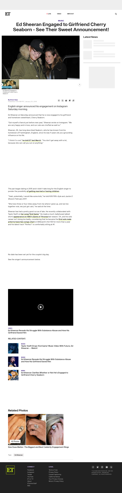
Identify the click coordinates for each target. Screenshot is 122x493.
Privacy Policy (53, 472)
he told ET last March (31, 140)
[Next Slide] (79, 84)
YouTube (30, 477)
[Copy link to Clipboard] (73, 101)
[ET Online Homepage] (7, 14)
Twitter (29, 474)
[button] (41, 307)
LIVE (49, 14)
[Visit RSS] (111, 467)
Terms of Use (53, 470)
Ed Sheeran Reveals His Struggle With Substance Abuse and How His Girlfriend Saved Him (38, 331)
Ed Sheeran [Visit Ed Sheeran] (19, 455)
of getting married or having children (43, 191)
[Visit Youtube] (106, 467)
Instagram (30, 472)
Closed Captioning (55, 474)
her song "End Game (30, 214)
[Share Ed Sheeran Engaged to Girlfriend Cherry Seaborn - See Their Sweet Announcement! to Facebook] (58, 101)
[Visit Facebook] (93, 467)
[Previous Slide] (1, 84)
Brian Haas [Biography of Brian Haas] (14, 100)
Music (61, 21)
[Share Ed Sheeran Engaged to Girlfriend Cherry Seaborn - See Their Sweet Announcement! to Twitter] (62, 101)
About (29, 481)
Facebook (30, 470)
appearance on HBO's (31, 216)
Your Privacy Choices (56, 479)
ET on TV (30, 479)
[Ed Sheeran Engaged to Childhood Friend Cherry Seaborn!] (11, 87)
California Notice (54, 477)
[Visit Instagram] (102, 467)
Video (59, 14)
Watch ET (70, 14)
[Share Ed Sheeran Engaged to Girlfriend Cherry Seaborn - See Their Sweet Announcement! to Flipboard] (69, 101)
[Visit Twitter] (97, 467)
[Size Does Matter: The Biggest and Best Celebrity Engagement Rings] (40, 429)
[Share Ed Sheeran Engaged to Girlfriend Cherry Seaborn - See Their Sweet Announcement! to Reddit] (66, 101)
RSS (28, 486)
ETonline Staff (32, 483)
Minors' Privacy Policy (56, 481)
